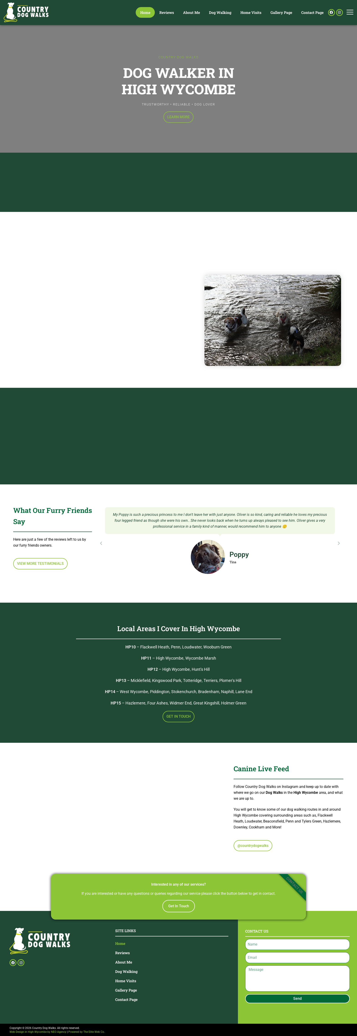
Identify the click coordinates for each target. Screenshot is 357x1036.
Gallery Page (281, 12)
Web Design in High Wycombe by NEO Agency (38, 1031)
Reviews (166, 12)
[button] (101, 543)
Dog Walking (220, 12)
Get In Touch (178, 906)
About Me (191, 12)
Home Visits (250, 12)
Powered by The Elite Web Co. (86, 1031)
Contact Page (312, 12)
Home (145, 12)
